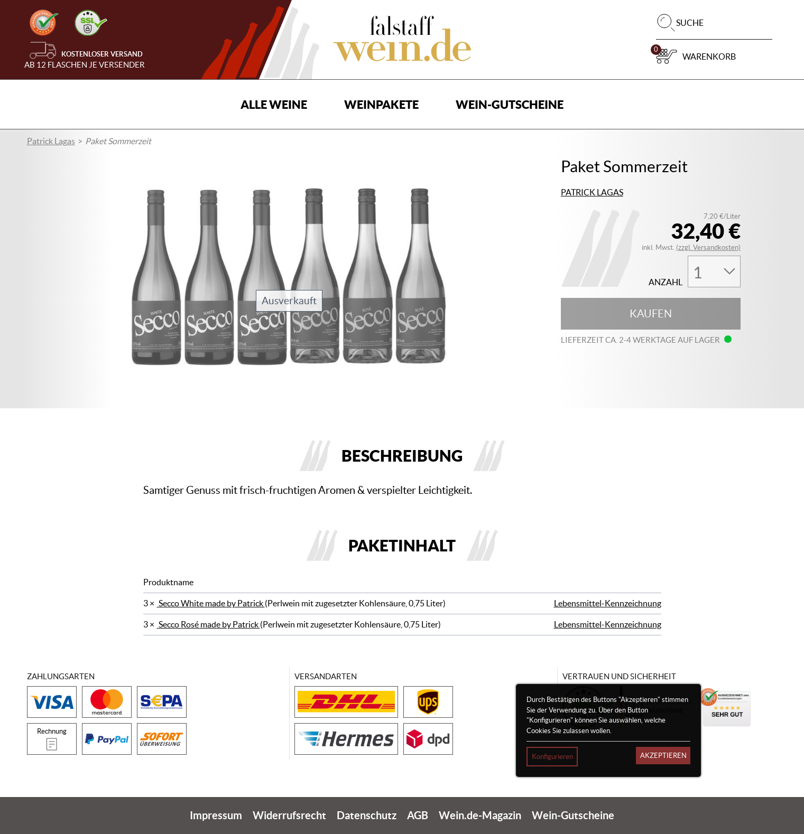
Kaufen (651, 314)
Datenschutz (366, 815)
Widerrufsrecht (289, 815)
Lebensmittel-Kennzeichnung (607, 603)
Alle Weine (274, 104)
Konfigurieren (552, 757)
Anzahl (665, 282)
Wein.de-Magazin (480, 815)
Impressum (216, 815)
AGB (417, 815)
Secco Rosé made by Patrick (208, 624)
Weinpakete (381, 104)
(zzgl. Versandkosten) (708, 247)
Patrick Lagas (51, 141)
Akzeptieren (663, 756)
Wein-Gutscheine (509, 104)
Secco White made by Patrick (211, 603)
